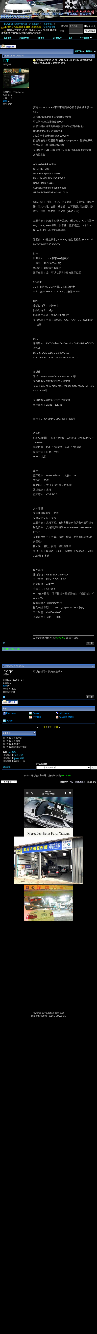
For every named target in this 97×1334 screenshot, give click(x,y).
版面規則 (7, 767)
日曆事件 (40, 38)
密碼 (62, 31)
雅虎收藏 (37, 717)
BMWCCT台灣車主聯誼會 (15, 24)
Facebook (11, 713)
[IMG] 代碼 (19, 758)
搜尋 (70, 38)
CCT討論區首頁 (78, 782)
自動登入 (90, 26)
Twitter (9, 720)
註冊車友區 (34, 24)
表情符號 (18, 755)
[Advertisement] (48, 944)
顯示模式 (90, 51)
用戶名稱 (64, 26)
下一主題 (53, 727)
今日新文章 (57, 38)
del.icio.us (64, 713)
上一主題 (43, 727)
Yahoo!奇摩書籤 (66, 717)
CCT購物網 (86, 38)
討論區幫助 (24, 38)
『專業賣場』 (48, 24)
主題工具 (78, 51)
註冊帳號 (7, 38)
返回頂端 (91, 782)
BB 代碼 (12, 752)
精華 (5, 101)
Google (36, 713)
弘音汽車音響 (49, 27)
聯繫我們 (64, 782)
